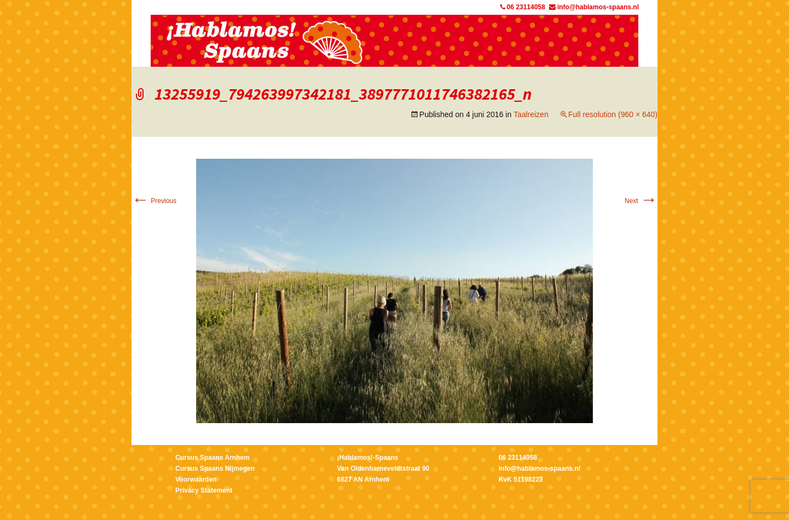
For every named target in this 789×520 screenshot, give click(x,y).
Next (641, 201)
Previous (154, 201)
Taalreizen (530, 114)
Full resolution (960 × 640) (613, 114)
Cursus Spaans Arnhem (212, 457)
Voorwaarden (195, 479)
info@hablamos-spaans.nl (594, 7)
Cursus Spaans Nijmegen (215, 468)
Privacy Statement (203, 490)
